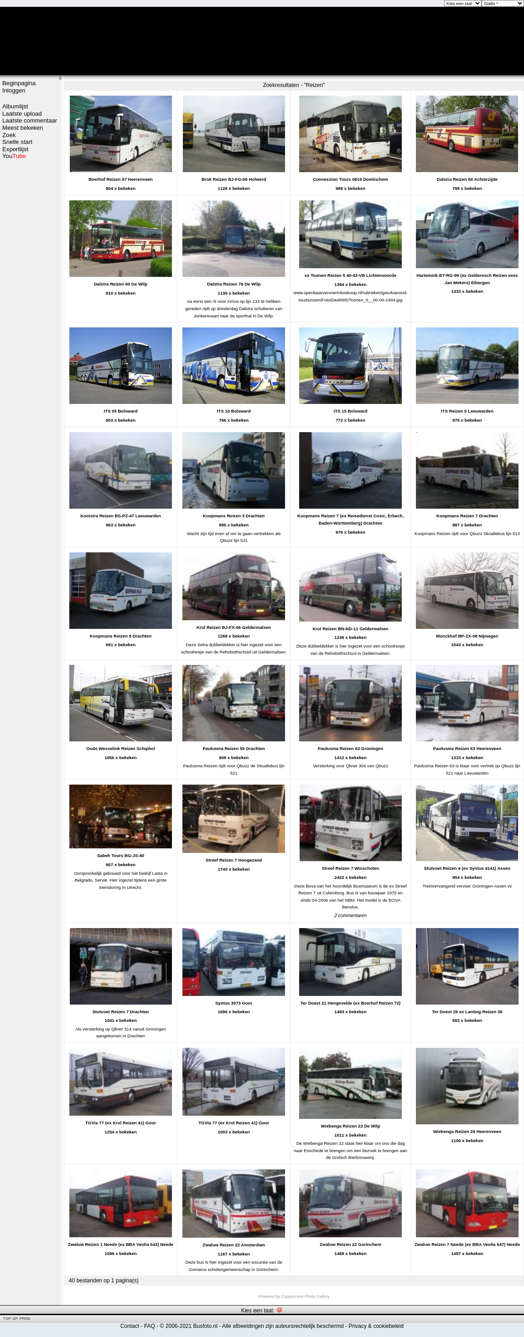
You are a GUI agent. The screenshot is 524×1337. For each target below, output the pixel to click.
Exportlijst (15, 149)
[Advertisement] (29, 194)
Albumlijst (15, 106)
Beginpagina (19, 83)
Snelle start (17, 141)
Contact (129, 1326)
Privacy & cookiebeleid (376, 1326)
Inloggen (14, 90)
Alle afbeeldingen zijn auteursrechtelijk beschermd (283, 1326)
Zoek (9, 135)
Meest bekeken (22, 127)
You (14, 156)
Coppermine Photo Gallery (305, 1296)
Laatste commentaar (29, 120)
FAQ (149, 1326)
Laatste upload (22, 113)
